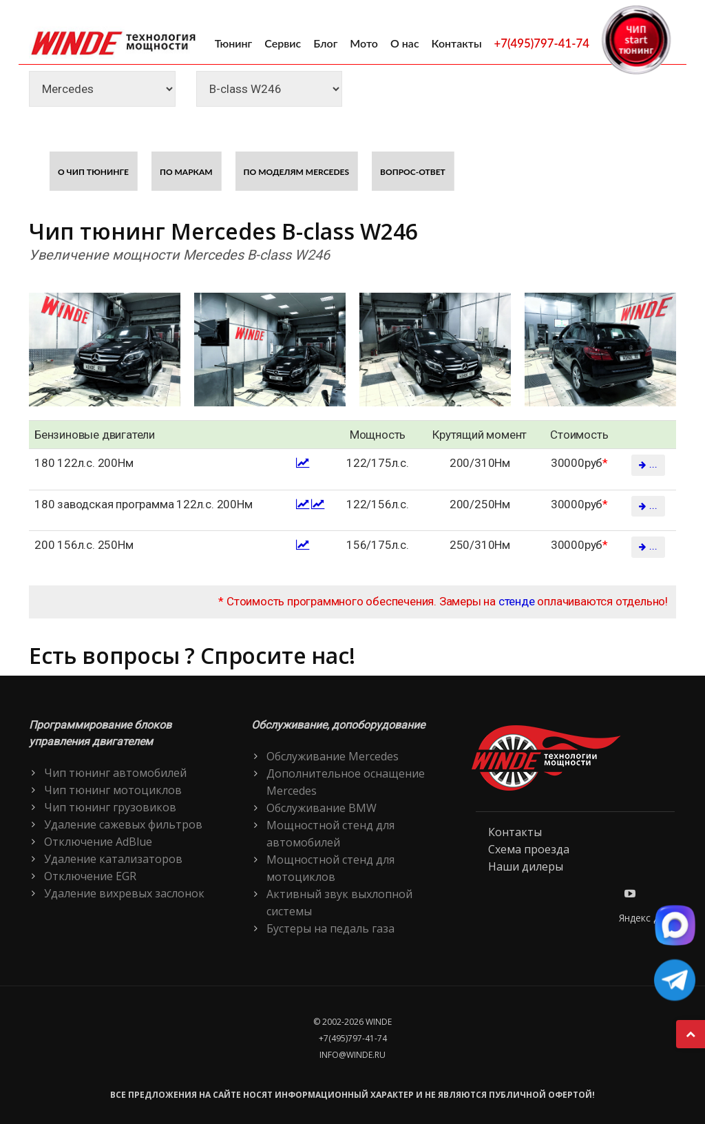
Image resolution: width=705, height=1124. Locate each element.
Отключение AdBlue (98, 841)
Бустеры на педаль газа (330, 928)
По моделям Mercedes (297, 172)
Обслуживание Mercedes (332, 756)
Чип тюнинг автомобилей (115, 772)
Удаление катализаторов (113, 858)
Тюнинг (234, 43)
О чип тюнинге (93, 172)
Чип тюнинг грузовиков (110, 807)
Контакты (457, 43)
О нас (404, 43)
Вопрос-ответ (412, 172)
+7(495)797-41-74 (541, 43)
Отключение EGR (90, 876)
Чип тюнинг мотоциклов (113, 790)
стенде (516, 601)
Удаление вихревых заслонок (124, 893)
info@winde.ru (352, 1055)
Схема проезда (528, 849)
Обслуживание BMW (321, 807)
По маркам (186, 172)
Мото (364, 43)
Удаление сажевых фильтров (123, 824)
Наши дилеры (525, 866)
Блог (325, 43)
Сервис (282, 43)
